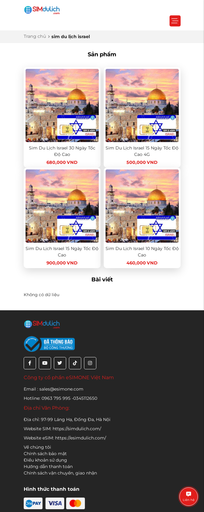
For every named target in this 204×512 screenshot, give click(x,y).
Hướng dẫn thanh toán (48, 466)
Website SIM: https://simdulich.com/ (62, 428)
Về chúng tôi (37, 447)
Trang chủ (35, 36)
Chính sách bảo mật (45, 453)
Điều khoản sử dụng (45, 460)
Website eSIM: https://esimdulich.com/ (65, 438)
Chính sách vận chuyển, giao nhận (60, 473)
